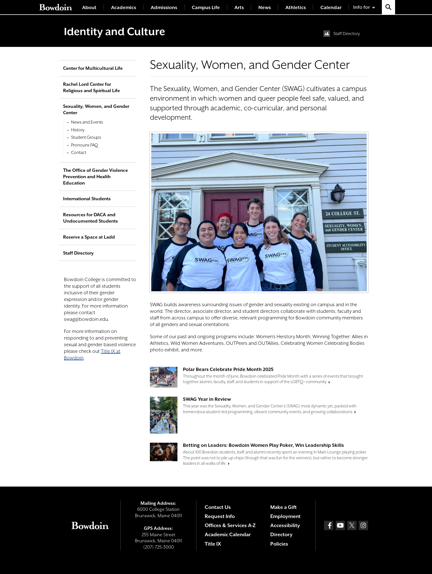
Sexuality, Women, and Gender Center (96, 109)
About (89, 7)
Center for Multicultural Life (93, 68)
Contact (78, 152)
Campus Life (206, 7)
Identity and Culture (114, 31)
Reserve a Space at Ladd (89, 237)
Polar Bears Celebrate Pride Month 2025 (228, 369)
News (264, 7)
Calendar (331, 7)
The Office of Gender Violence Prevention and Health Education (95, 177)
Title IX (213, 544)
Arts (239, 7)
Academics (123, 7)
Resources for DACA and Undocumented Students (90, 218)
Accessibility (285, 525)
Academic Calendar (228, 534)
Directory (281, 534)
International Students (87, 198)
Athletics (295, 7)
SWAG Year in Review (207, 399)
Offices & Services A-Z (230, 525)
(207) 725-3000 (158, 547)
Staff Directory (346, 33)
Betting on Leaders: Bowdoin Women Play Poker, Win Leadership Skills (263, 445)
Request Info (220, 516)
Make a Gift (283, 507)
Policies (279, 544)
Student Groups (86, 137)
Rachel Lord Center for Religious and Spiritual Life (91, 87)
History (78, 129)
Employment (285, 516)
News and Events (87, 122)
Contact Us (218, 507)
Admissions (164, 7)
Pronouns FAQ (84, 145)
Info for (361, 7)
